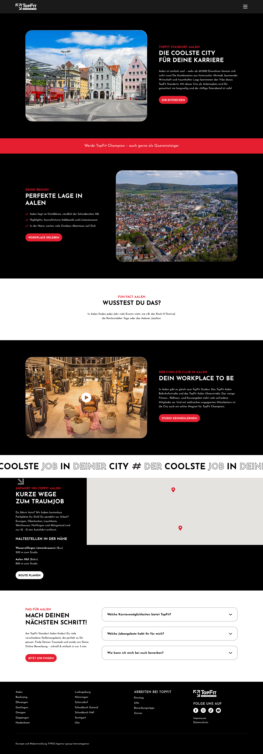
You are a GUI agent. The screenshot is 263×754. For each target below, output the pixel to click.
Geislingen (22, 707)
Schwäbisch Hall (84, 712)
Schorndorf (81, 702)
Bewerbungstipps (144, 708)
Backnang (22, 697)
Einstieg (139, 697)
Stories (138, 713)
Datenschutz (200, 722)
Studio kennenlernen (179, 418)
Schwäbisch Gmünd (86, 707)
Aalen (19, 692)
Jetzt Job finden (41, 658)
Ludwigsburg (83, 692)
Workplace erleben (43, 237)
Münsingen (81, 697)
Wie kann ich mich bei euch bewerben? (135, 653)
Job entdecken (173, 100)
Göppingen (22, 717)
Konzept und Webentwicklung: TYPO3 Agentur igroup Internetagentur (52, 744)
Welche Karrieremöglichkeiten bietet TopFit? (139, 614)
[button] (169, 493)
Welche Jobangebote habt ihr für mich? (135, 633)
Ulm (77, 722)
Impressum (199, 718)
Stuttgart (80, 717)
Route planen (29, 575)
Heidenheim (23, 722)
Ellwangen (22, 702)
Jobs (136, 703)
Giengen (21, 712)
